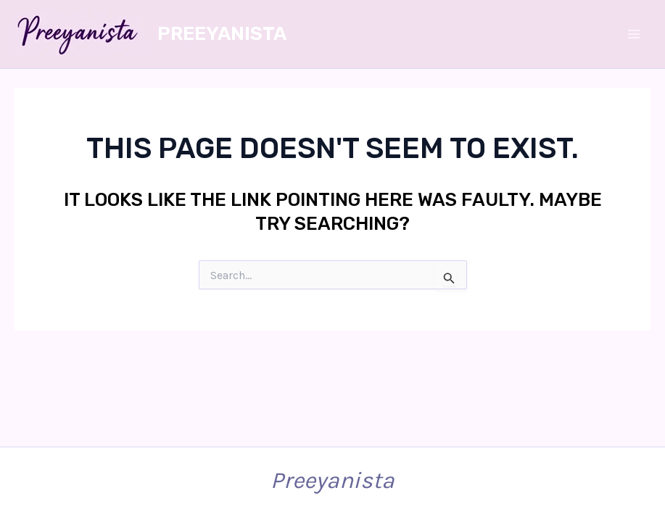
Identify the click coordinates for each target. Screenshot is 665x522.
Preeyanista (221, 33)
